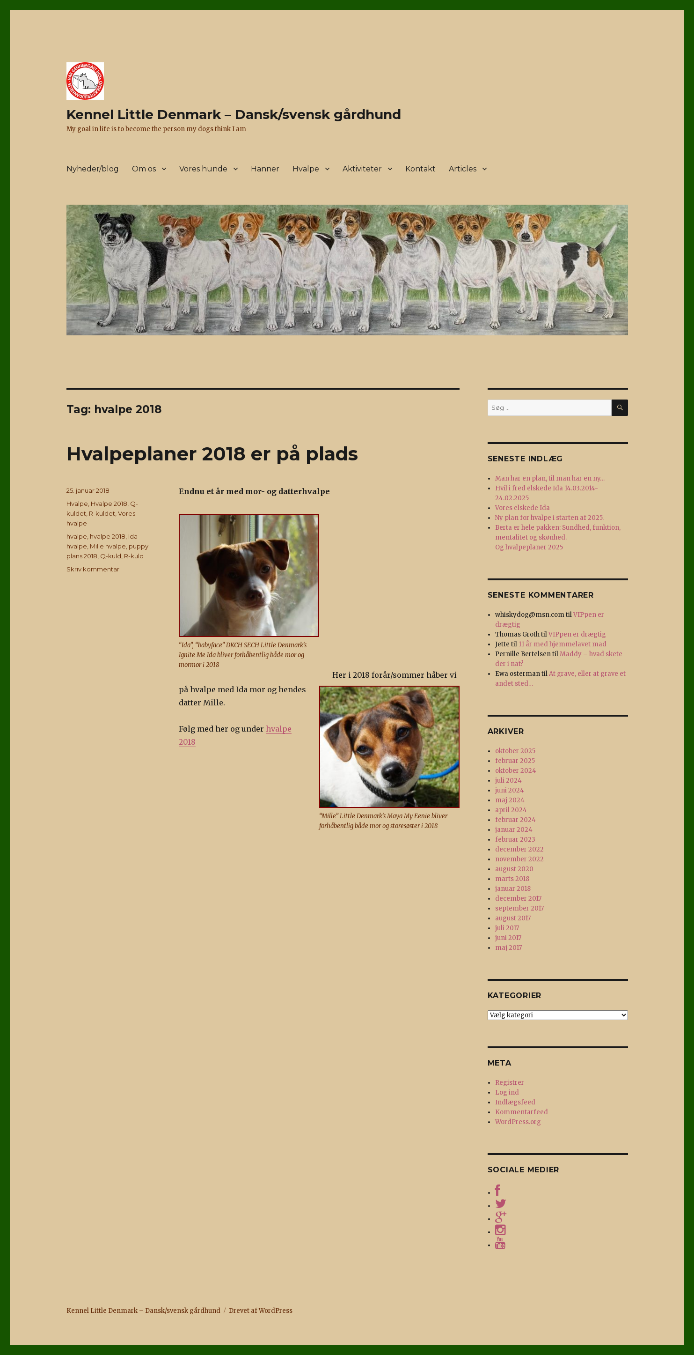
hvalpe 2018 (107, 536)
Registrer (509, 1083)
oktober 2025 (515, 751)
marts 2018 (512, 879)
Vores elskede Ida (522, 508)
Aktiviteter (362, 168)
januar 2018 (513, 889)
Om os (144, 168)
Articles (462, 168)
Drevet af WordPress (260, 1311)
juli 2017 (507, 928)
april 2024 (511, 810)
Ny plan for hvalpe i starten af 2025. (549, 518)
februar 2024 (515, 820)
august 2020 (514, 869)
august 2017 (513, 918)
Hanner (265, 168)
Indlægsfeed (515, 1102)
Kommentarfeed (521, 1112)
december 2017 (518, 899)
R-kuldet (102, 513)
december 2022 (519, 849)
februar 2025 (515, 761)
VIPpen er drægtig (577, 634)
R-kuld (134, 556)
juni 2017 (508, 938)
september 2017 (519, 908)
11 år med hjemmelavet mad (562, 644)
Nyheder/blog (92, 168)
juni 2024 (509, 790)
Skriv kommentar (92, 569)
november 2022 (519, 859)
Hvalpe (305, 168)
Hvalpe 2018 (109, 503)
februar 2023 (515, 840)
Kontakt (420, 168)
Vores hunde (203, 168)
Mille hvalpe (108, 546)
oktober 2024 (515, 771)
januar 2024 (514, 830)
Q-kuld (110, 556)
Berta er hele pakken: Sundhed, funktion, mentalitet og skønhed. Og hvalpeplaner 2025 (558, 537)
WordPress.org (518, 1122)
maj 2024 (510, 800)
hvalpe (76, 536)
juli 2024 (508, 781)
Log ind (507, 1092)
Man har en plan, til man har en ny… (550, 478)
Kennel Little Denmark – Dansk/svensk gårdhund (233, 114)
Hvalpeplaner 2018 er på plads (212, 453)
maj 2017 (508, 948)
